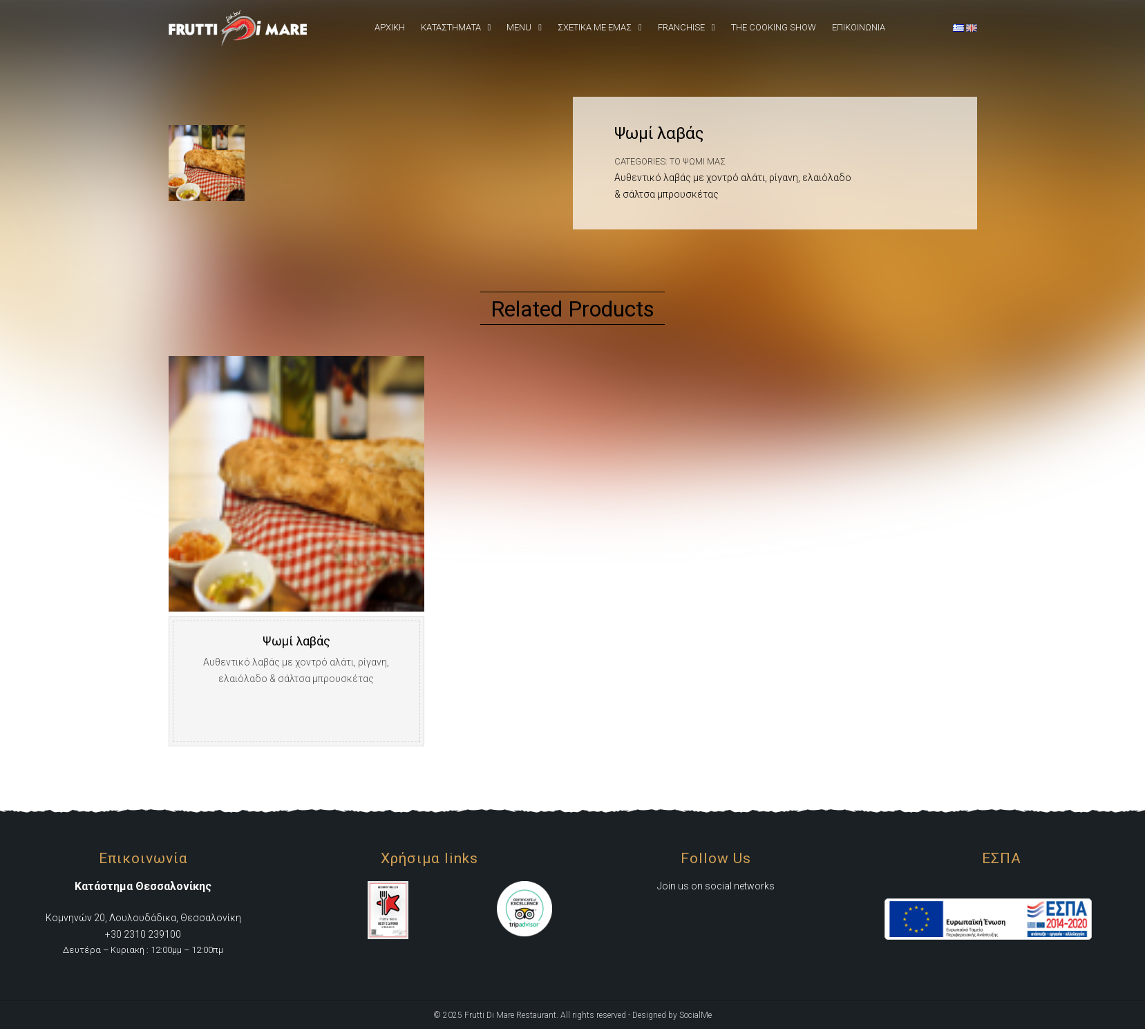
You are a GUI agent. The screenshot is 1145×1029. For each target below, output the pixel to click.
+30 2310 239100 (143, 934)
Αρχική (390, 27)
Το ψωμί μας (698, 161)
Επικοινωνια (858, 27)
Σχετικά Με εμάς (595, 27)
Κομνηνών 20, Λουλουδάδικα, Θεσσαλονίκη (143, 917)
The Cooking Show (773, 27)
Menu (519, 27)
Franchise (681, 27)
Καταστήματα (451, 27)
